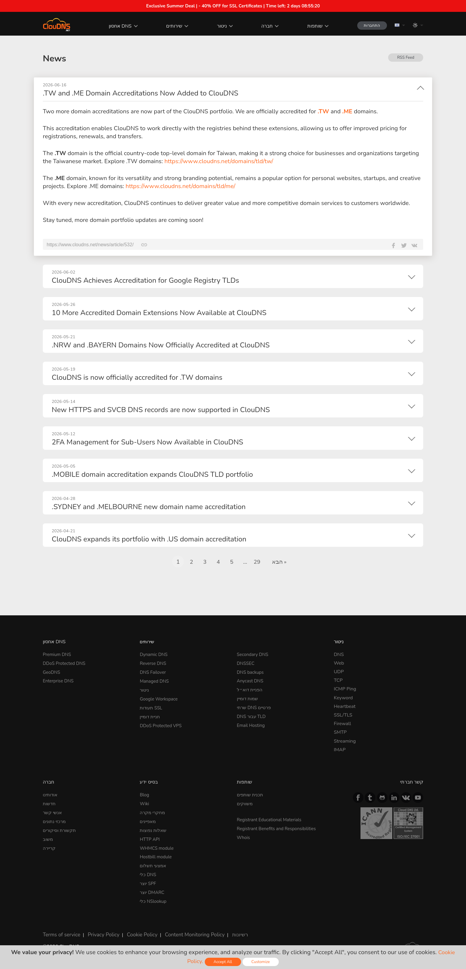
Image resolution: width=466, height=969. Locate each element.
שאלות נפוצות (154, 829)
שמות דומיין (248, 697)
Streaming (345, 741)
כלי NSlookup (154, 898)
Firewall (342, 723)
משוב (48, 838)
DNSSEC (246, 663)
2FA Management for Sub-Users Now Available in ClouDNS (147, 442)
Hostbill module (157, 855)
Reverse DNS (154, 663)
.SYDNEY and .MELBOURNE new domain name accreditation (148, 506)
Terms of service (60, 931)
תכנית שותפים (251, 795)
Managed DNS (155, 680)
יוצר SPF (149, 881)
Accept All (222, 962)
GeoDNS (52, 671)
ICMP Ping (345, 689)
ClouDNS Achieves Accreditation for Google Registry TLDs (145, 280)
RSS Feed (405, 58)
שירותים (170, 26)
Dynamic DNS (154, 654)
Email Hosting (252, 723)
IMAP (340, 749)
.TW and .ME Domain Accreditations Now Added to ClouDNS (140, 93)
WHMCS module (158, 846)
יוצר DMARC (153, 890)
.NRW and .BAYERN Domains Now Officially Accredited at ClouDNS (161, 345)
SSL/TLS (343, 715)
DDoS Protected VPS (162, 723)
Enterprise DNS (59, 680)
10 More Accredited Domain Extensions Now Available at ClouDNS (159, 312)
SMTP (340, 732)
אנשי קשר (53, 812)
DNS (339, 654)
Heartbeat (344, 706)
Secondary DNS (254, 654)
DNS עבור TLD (252, 715)
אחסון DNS (116, 26)
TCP (338, 680)
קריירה (50, 846)
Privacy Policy (99, 931)
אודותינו (51, 795)
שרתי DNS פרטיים (255, 706)
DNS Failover (154, 671)
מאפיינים (149, 820)
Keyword (343, 697)
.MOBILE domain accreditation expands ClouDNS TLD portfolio (152, 474)
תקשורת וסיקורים (60, 829)
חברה (262, 26)
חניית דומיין (151, 715)
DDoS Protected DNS (66, 663)
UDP (339, 671)
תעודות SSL (152, 706)
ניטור (217, 26)
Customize (261, 962)
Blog (145, 795)
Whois (244, 836)
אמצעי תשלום (154, 864)
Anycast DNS (251, 680)
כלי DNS (148, 872)
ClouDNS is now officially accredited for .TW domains (137, 377)
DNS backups (251, 671)
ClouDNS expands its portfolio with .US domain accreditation (149, 539)
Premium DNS (58, 654)
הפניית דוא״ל (250, 689)
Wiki (144, 803)
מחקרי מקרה (153, 812)
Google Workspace (160, 697)
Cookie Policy (136, 931)
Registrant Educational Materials (271, 819)
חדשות (49, 803)
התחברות (369, 25)
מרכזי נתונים (55, 820)
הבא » (279, 562)
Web (339, 663)
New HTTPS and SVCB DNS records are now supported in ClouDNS (161, 409)
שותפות (310, 26)
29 (256, 562)
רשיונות (227, 931)
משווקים (245, 803)
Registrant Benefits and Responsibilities (279, 828)
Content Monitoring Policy (184, 931)
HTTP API (150, 838)
